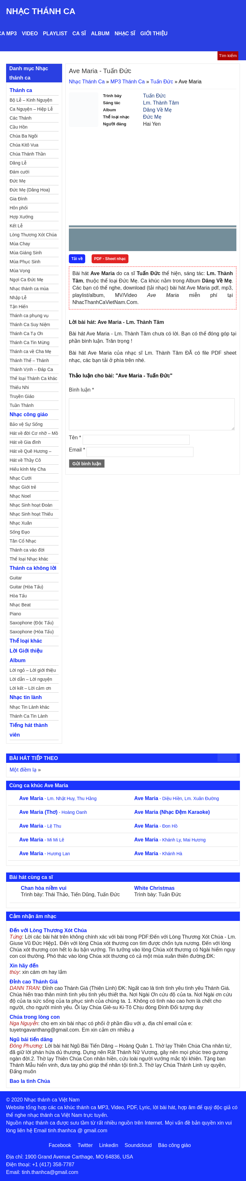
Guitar (16, 577)
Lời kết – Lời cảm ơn (30, 688)
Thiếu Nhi (19, 387)
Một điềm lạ (23, 769)
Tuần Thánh (22, 405)
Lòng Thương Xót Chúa (33, 234)
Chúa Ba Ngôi (23, 136)
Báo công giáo (174, 1145)
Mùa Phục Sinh (25, 261)
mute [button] (193, 240)
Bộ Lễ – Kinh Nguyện (31, 100)
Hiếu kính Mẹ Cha (27, 469)
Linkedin (108, 1145)
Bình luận (81, 389)
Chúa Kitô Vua (24, 145)
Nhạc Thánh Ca (40, 11)
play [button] (94, 240)
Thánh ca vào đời (27, 550)
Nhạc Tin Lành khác (29, 707)
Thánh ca (21, 90)
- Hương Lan (44, 853)
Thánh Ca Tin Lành (29, 716)
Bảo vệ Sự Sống (26, 424)
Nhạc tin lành (26, 697)
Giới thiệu (154, 33)
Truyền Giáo (22, 396)
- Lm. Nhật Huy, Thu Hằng (57, 798)
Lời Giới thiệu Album (26, 655)
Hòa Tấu (18, 595)
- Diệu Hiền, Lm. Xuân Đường (176, 798)
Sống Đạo (20, 532)
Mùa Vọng (20, 270)
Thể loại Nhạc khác (29, 558)
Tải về (77, 259)
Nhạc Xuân (21, 523)
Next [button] (110, 241)
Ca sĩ (79, 33)
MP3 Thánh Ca (128, 81)
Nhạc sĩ (125, 33)
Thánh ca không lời (33, 568)
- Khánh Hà (158, 853)
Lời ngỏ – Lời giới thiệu (33, 670)
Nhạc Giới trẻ (23, 487)
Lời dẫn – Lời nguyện (31, 679)
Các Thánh (20, 118)
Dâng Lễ (18, 162)
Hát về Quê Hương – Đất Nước (30, 452)
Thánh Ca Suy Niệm (30, 324)
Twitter (85, 1145)
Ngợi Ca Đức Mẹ (26, 279)
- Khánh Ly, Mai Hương (170, 839)
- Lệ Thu (40, 826)
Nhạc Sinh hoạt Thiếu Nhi (31, 515)
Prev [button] (77, 241)
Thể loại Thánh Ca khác (33, 378)
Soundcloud (138, 1145)
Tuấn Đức (162, 81)
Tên (75, 437)
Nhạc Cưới (20, 478)
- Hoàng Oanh (53, 812)
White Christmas (154, 888)
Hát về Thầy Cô (25, 460)
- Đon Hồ (155, 826)
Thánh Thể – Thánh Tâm (29, 361)
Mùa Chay (20, 243)
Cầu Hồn (19, 127)
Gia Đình (18, 198)
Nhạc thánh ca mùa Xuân (29, 289)
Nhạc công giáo (29, 414)
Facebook (60, 1145)
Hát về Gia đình (25, 442)
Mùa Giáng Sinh (26, 252)
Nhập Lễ (18, 297)
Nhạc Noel (20, 496)
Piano (15, 613)
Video (30, 33)
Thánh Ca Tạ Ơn (26, 333)
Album (100, 33)
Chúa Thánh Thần (28, 153)
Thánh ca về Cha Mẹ (30, 351)
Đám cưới (19, 171)
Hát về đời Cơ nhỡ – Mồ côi (34, 434)
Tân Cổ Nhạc (23, 541)
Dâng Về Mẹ (157, 110)
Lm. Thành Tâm (161, 102)
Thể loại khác (26, 641)
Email (77, 449)
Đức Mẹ (152, 117)
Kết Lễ (16, 225)
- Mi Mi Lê (41, 839)
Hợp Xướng (21, 216)
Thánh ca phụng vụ (29, 315)
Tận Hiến (19, 306)
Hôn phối (19, 207)
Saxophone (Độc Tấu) (31, 622)
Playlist (55, 33)
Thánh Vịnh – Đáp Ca (31, 369)
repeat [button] (131, 241)
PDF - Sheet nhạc (110, 259)
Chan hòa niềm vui (43, 888)
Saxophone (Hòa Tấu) (32, 631)
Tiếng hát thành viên (29, 730)
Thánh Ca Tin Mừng (29, 342)
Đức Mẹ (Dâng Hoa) (30, 189)
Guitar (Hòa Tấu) (26, 586)
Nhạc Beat (20, 604)
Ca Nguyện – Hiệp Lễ (31, 109)
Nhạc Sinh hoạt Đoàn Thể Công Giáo (31, 506)
